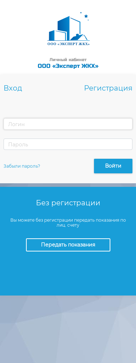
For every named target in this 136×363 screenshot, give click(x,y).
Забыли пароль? (22, 166)
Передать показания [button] (68, 245)
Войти (113, 166)
